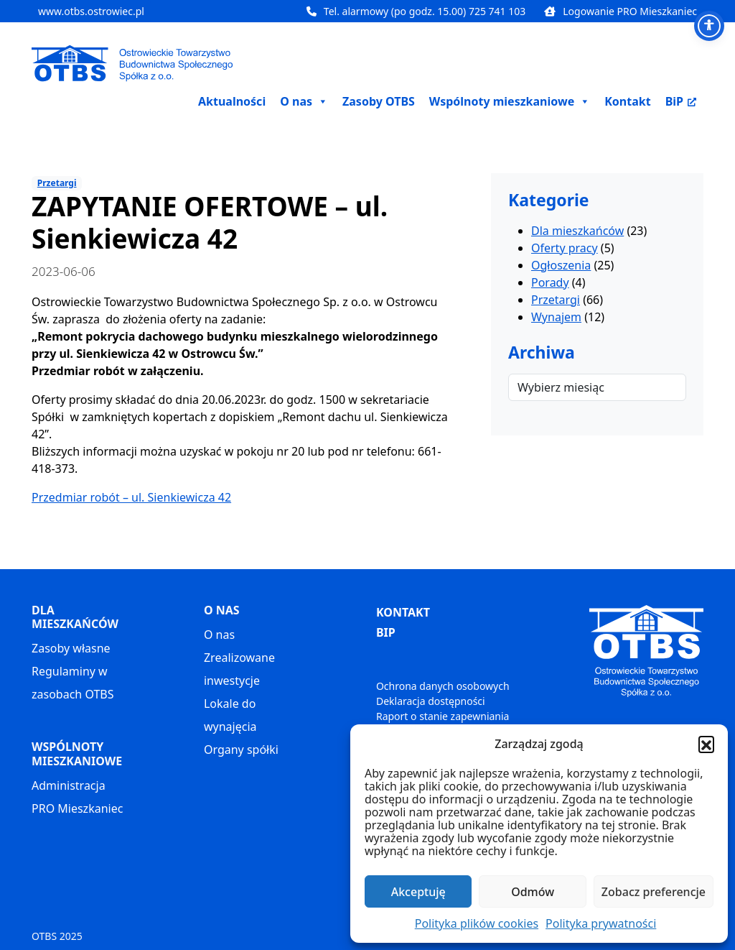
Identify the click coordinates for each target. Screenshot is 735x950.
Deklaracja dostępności (430, 701)
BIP (385, 632)
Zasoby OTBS (378, 101)
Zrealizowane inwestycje (239, 669)
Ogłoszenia (561, 265)
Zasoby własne (71, 648)
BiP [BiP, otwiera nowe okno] (680, 101)
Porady (550, 282)
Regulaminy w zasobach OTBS (72, 682)
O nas (219, 634)
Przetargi (57, 183)
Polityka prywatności (601, 923)
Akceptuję (418, 892)
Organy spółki (241, 749)
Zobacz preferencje (653, 892)
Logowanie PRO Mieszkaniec (620, 11)
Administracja (69, 785)
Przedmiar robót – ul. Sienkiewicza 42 (131, 497)
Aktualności (232, 101)
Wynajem (556, 317)
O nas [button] (304, 101)
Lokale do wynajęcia (230, 715)
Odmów (532, 892)
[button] (706, 744)
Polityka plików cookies (476, 923)
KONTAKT (403, 612)
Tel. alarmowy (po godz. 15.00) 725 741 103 (415, 11)
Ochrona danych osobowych (443, 686)
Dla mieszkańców (577, 231)
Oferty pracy (564, 248)
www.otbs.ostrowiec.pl (91, 11)
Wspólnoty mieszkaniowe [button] (509, 101)
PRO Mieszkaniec (77, 808)
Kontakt (627, 101)
